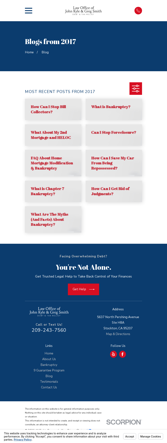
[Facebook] (122, 354)
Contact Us (49, 387)
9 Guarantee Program (49, 370)
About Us (49, 359)
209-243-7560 (49, 330)
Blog (49, 376)
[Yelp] (113, 354)
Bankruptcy (49, 365)
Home (49, 353)
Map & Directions (118, 334)
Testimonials (49, 382)
